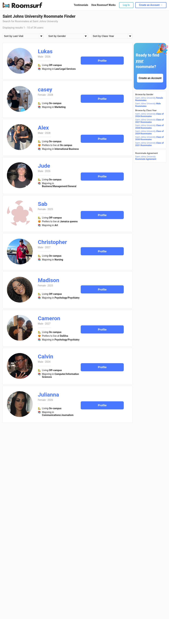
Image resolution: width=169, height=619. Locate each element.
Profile (102, 60)
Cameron (49, 318)
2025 (50, 209)
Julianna (48, 394)
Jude (44, 166)
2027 (47, 247)
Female (42, 94)
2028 (50, 94)
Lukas (45, 51)
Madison (48, 280)
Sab (42, 204)
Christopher (52, 242)
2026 (47, 56)
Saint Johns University (149, 99)
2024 (47, 361)
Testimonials (81, 5)
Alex (43, 127)
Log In (126, 5)
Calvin (45, 356)
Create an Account (150, 78)
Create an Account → (151, 5)
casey (45, 89)
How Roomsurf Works (103, 5)
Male (40, 56)
